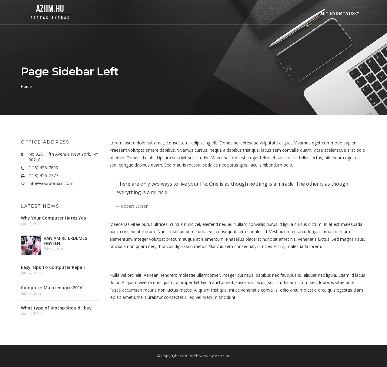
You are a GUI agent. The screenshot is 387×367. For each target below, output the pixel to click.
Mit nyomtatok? (340, 13)
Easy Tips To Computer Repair (53, 267)
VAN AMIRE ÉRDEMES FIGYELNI (65, 241)
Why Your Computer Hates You (53, 217)
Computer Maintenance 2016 (51, 287)
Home (26, 86)
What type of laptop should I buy (56, 307)
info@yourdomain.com (50, 183)
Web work (199, 356)
